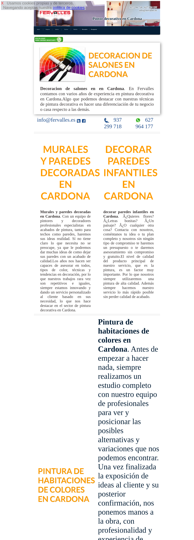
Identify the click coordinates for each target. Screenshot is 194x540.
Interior (57, 29)
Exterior (66, 29)
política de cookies (69, 7)
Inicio (38, 29)
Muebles (75, 29)
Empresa (48, 29)
